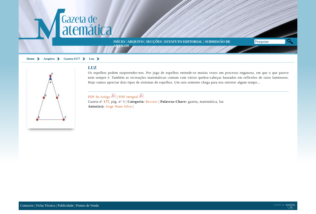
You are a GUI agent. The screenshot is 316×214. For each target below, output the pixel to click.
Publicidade (66, 205)
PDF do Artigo (102, 97)
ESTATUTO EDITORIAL (183, 42)
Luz (91, 58)
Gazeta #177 (72, 58)
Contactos (27, 205)
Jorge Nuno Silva (119, 106)
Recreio (151, 102)
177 (106, 102)
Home (31, 58)
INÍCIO (119, 42)
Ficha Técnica (45, 205)
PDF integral (131, 97)
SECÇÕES (154, 42)
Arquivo (49, 58)
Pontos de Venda (87, 205)
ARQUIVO (135, 42)
